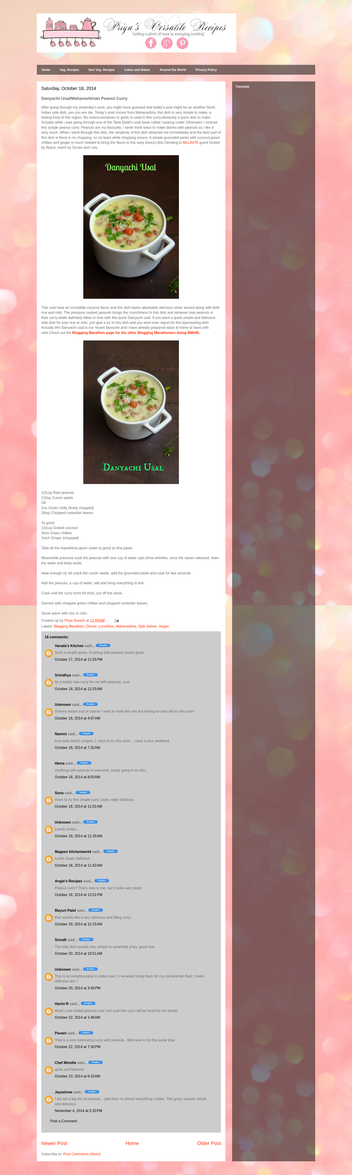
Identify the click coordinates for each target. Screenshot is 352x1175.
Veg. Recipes (69, 70)
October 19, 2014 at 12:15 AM (78, 924)
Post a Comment (63, 1121)
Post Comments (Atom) (82, 1154)
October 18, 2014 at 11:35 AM (78, 836)
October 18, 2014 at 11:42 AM (78, 865)
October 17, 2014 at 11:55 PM (78, 659)
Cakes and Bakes (137, 70)
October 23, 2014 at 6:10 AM (77, 1076)
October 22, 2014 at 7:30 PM (77, 1047)
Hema (60, 763)
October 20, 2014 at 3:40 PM (77, 988)
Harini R (61, 1004)
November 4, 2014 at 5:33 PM (78, 1111)
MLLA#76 (190, 142)
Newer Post (54, 1143)
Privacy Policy (206, 70)
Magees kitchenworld (73, 852)
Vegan (164, 626)
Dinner (91, 626)
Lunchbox (106, 626)
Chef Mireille (65, 1063)
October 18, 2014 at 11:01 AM (78, 806)
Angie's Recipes (68, 881)
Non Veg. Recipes (101, 70)
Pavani (60, 1033)
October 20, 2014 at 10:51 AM (78, 953)
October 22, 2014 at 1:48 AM (77, 1017)
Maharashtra (126, 626)
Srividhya (63, 675)
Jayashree (63, 1092)
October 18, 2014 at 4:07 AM (77, 718)
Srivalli (60, 940)
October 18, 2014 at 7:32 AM (77, 748)
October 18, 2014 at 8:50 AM (77, 777)
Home (46, 70)
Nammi (61, 734)
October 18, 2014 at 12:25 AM (78, 689)
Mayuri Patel (65, 910)
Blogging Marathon (69, 626)
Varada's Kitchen (69, 646)
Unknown (63, 704)
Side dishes (147, 626)
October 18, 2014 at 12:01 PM (78, 895)
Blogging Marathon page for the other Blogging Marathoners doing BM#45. (136, 333)
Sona (59, 793)
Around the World (173, 70)
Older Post (209, 1143)
